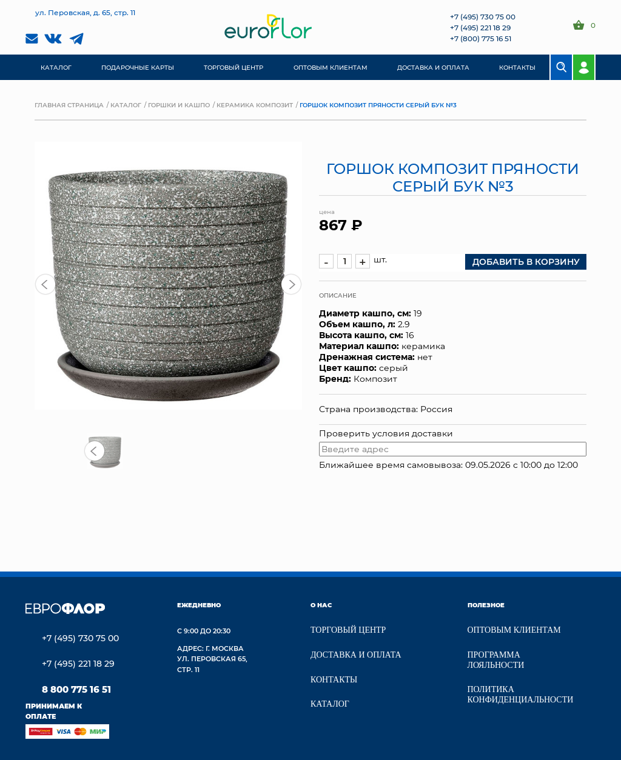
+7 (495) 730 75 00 (482, 16)
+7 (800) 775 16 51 (480, 38)
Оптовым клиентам (514, 630)
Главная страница (69, 105)
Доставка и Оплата (355, 654)
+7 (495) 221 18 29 (480, 27)
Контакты (333, 679)
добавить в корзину (526, 261)
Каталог (125, 105)
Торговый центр (348, 630)
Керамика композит (255, 105)
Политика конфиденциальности (521, 694)
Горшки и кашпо (179, 105)
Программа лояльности (496, 660)
